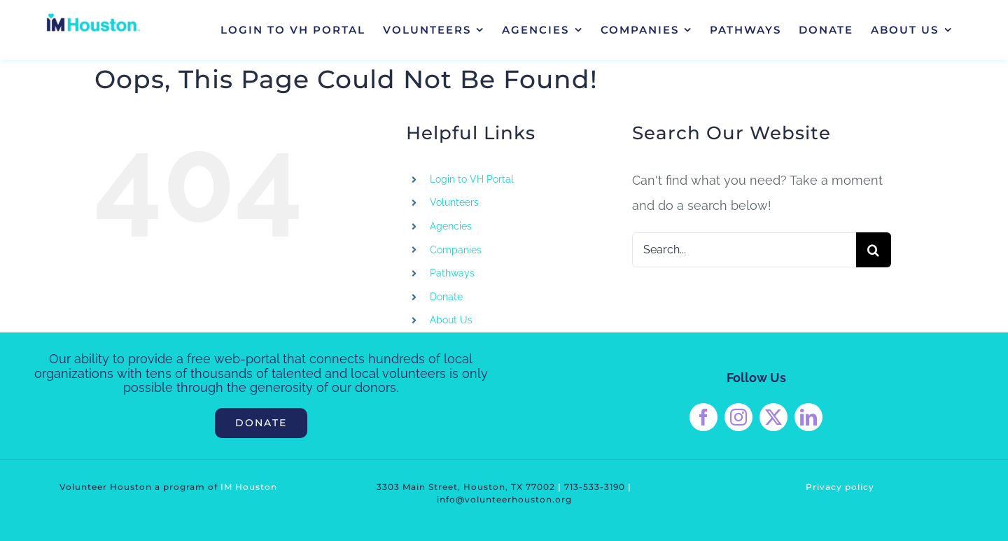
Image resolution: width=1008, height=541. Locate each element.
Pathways (452, 273)
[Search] (873, 249)
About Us (451, 319)
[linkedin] (808, 417)
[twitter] (774, 417)
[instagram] (738, 417)
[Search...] (744, 249)
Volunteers (454, 202)
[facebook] (704, 417)
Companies (456, 249)
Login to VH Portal (472, 179)
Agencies (451, 226)
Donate (446, 296)
